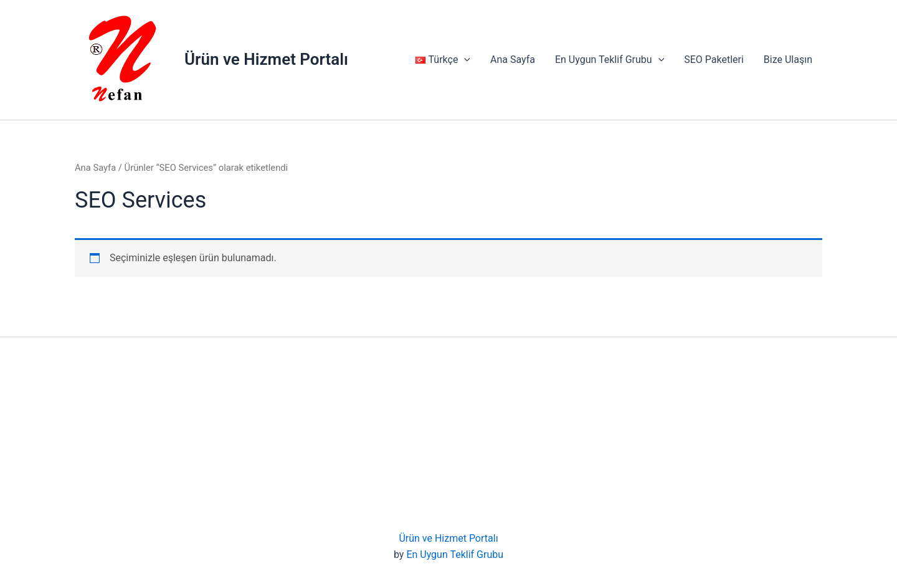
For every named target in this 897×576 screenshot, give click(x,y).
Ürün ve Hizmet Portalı (266, 59)
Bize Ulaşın (788, 59)
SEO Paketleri (714, 59)
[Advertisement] (448, 437)
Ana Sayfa (512, 59)
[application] (464, 60)
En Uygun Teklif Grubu (609, 60)
